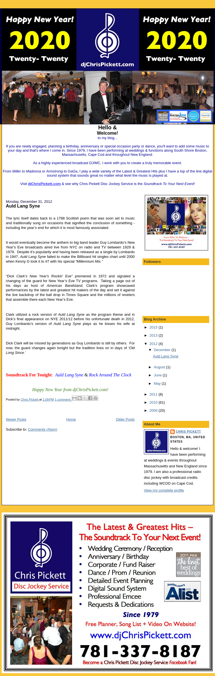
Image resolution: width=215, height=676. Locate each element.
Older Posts (125, 419)
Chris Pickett (188, 431)
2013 (154, 335)
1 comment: (63, 399)
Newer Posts (16, 419)
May (158, 383)
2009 (154, 410)
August (160, 367)
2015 (154, 327)
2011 (154, 394)
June (158, 375)
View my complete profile (164, 490)
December (163, 350)
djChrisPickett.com (44, 184)
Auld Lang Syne (23, 205)
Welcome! (107, 132)
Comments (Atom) (42, 429)
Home (71, 419)
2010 (154, 402)
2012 (154, 344)
